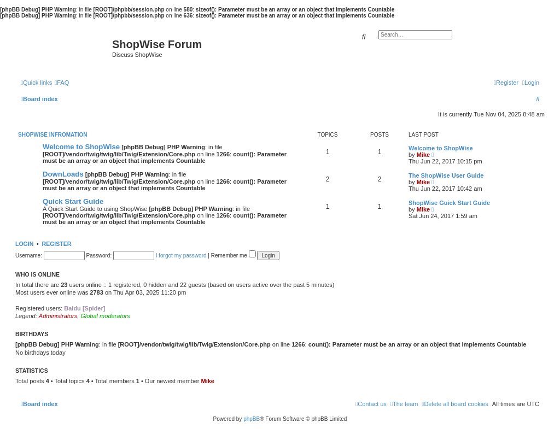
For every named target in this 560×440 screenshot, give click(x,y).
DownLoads (63, 174)
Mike (423, 154)
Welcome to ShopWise (81, 147)
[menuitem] (62, 82)
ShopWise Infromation (52, 135)
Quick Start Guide (73, 201)
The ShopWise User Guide (446, 175)
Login (24, 243)
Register (57, 243)
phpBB (251, 419)
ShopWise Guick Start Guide (449, 203)
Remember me (233, 256)
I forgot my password (181, 256)
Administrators (58, 316)
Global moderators (105, 316)
